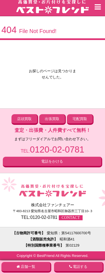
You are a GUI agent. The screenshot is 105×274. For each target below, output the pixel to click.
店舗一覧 (28, 266)
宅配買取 (80, 119)
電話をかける (52, 161)
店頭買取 (24, 119)
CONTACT (71, 218)
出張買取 (52, 119)
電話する (80, 266)
